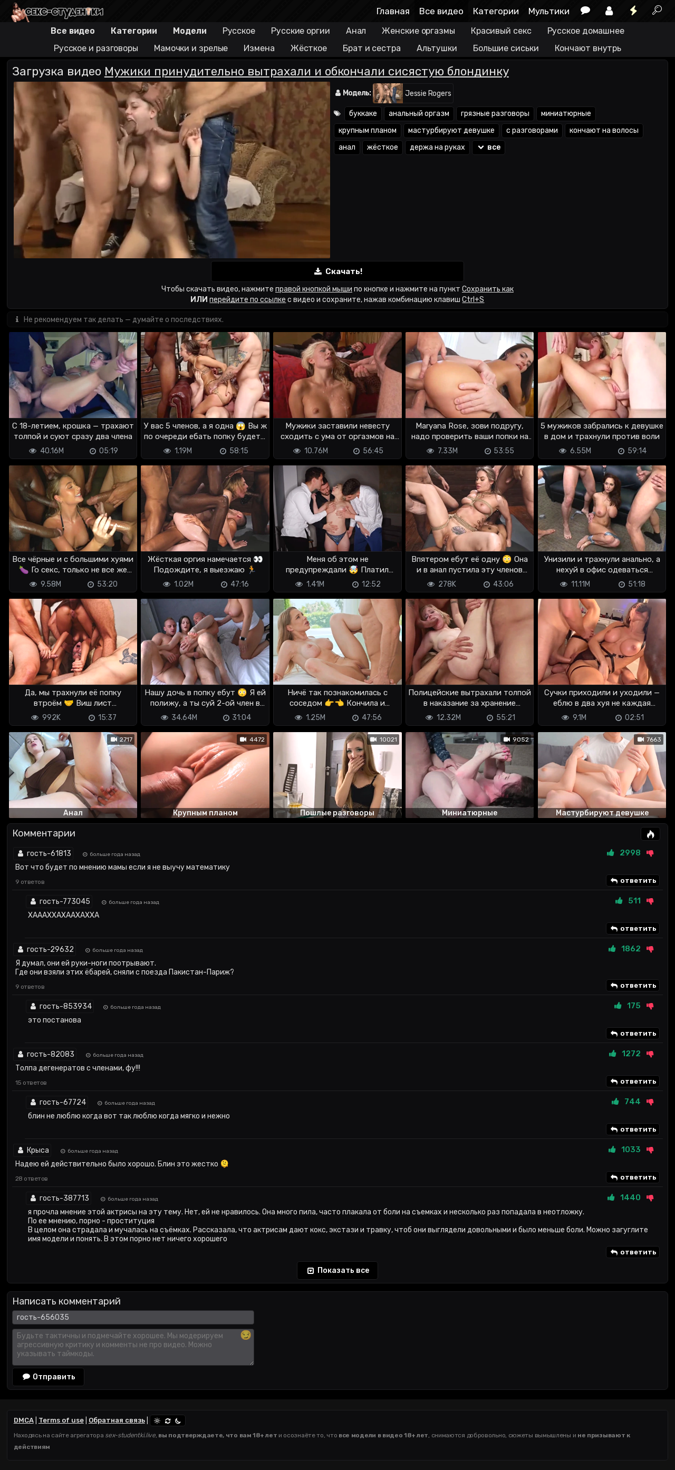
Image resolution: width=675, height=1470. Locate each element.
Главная (393, 11)
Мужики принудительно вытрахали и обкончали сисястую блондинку (306, 71)
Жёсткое (309, 48)
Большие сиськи (506, 48)
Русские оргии (300, 31)
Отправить (48, 1377)
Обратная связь (117, 1420)
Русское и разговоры (96, 48)
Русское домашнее (585, 31)
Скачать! (337, 272)
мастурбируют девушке (451, 130)
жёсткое (382, 147)
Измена (259, 48)
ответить (633, 881)
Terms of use (61, 1420)
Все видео (441, 11)
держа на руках (437, 147)
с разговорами (532, 130)
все (488, 147)
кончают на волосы (604, 130)
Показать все (338, 1271)
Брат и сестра (372, 48)
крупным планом (368, 130)
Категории (496, 11)
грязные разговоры (495, 113)
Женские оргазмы (418, 31)
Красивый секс (501, 31)
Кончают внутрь (588, 48)
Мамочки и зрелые (191, 48)
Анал (356, 31)
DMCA (24, 1420)
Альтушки (437, 48)
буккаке (363, 113)
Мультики (549, 11)
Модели (189, 31)
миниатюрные (566, 113)
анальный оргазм (419, 113)
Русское (239, 31)
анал (347, 147)
